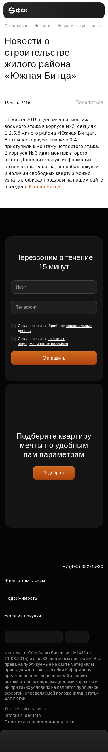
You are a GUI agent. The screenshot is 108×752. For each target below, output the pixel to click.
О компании (16, 25)
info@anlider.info (23, 715)
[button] (84, 102)
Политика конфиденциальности (40, 721)
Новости (39, 25)
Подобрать (54, 472)
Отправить (54, 358)
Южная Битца (45, 186)
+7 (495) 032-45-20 (82, 566)
